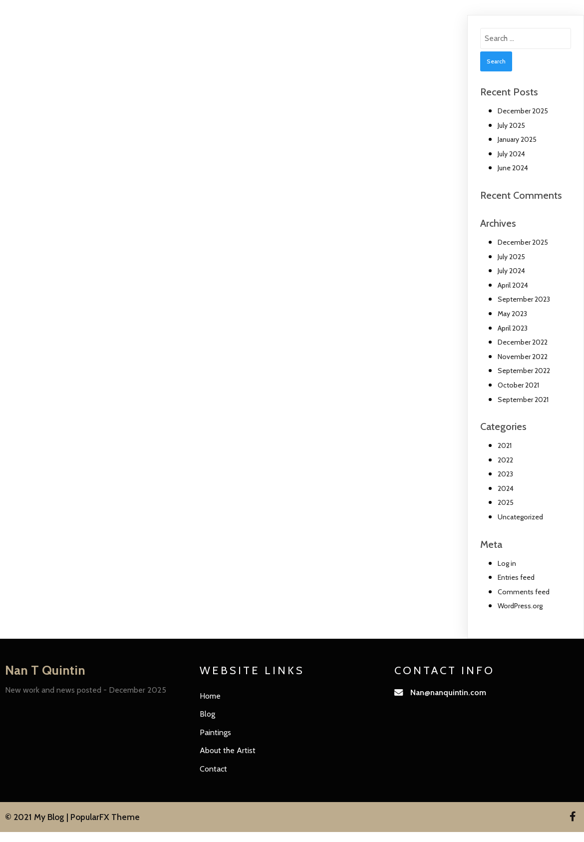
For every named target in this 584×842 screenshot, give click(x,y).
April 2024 (513, 285)
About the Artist (228, 750)
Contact (213, 769)
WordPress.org (520, 605)
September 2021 (523, 399)
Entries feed (516, 577)
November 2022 (523, 356)
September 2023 (524, 299)
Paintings (215, 732)
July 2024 (511, 153)
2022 (505, 459)
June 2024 (513, 167)
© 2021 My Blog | (37, 817)
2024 (506, 488)
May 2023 (512, 313)
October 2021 (518, 385)
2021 (505, 445)
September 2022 (524, 370)
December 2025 (523, 110)
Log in (507, 563)
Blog (207, 714)
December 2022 (523, 342)
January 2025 (517, 139)
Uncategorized (520, 516)
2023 (505, 473)
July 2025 (511, 125)
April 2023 (513, 328)
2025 (506, 502)
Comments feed (524, 591)
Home (210, 696)
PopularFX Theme (105, 817)
